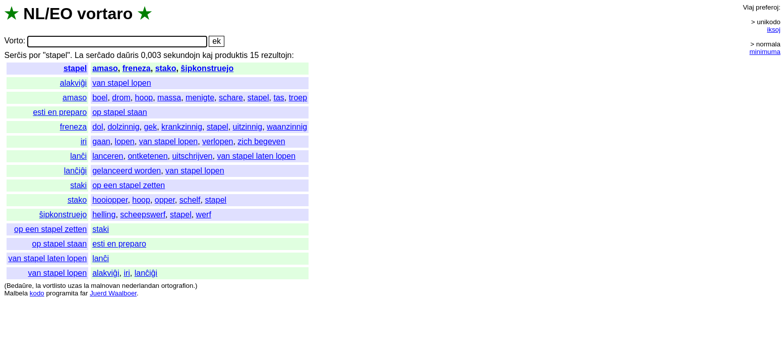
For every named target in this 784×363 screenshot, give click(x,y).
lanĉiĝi (75, 170)
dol (97, 127)
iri (84, 141)
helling (103, 214)
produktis (231, 55)
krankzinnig (181, 127)
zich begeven (261, 141)
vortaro (105, 14)
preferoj (767, 7)
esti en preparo (60, 112)
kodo (37, 293)
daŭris (128, 55)
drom (121, 97)
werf (203, 214)
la (38, 285)
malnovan (105, 285)
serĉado (100, 55)
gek (150, 127)
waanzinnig (287, 127)
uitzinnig (248, 127)
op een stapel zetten (128, 185)
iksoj (773, 29)
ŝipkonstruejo (206, 68)
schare (231, 97)
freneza (137, 68)
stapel (75, 68)
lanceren (107, 156)
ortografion (177, 285)
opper (165, 200)
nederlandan (140, 285)
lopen (125, 141)
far (84, 293)
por (34, 55)
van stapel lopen (121, 83)
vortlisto (54, 285)
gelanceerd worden (126, 170)
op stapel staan (119, 112)
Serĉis (15, 55)
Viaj (748, 7)
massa (169, 97)
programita (62, 293)
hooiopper (110, 200)
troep (298, 97)
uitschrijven (192, 156)
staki (78, 185)
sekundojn (181, 55)
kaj (207, 55)
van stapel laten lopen (256, 156)
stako (165, 68)
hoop (144, 97)
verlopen (217, 141)
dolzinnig (123, 127)
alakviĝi (73, 83)
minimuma (765, 51)
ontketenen (147, 156)
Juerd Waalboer (113, 293)
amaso (105, 68)
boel (99, 97)
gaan (101, 141)
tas (278, 97)
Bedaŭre (19, 285)
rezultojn (276, 55)
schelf (190, 200)
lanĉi (78, 156)
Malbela (16, 293)
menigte (200, 97)
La (79, 55)
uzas (75, 285)
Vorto (13, 41)
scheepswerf (142, 214)
